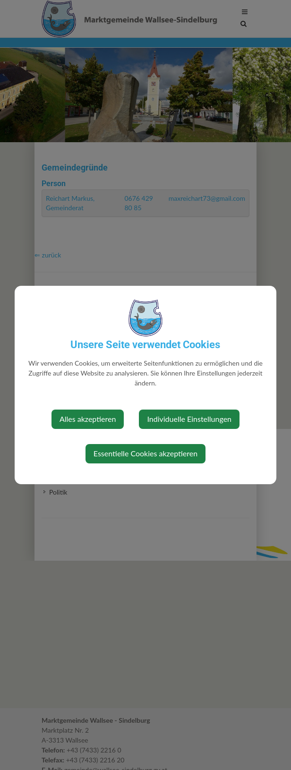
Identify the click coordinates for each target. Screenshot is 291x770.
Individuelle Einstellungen (189, 418)
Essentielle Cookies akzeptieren (145, 453)
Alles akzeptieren (88, 418)
